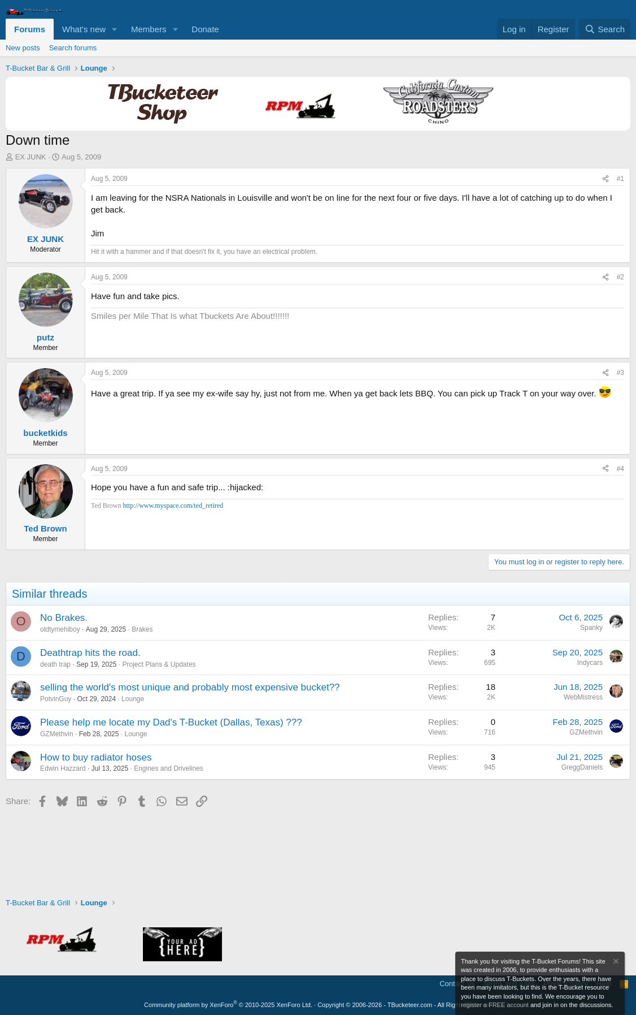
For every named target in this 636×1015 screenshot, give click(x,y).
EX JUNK (30, 157)
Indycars (590, 663)
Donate (205, 29)
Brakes (142, 629)
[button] (115, 29)
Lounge (132, 699)
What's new (84, 29)
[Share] (605, 178)
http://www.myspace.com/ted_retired (173, 505)
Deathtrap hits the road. (90, 652)
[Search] (604, 29)
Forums (29, 29)
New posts (23, 48)
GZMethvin (56, 734)
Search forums (73, 48)
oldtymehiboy (60, 629)
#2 (620, 277)
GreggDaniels (582, 767)
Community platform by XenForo (228, 1004)
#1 (620, 179)
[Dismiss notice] (615, 962)
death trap (55, 664)
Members (149, 29)
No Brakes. (64, 617)
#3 (620, 373)
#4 (620, 469)
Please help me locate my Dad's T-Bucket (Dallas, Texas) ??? (171, 722)
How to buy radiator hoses (96, 757)
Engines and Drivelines (168, 768)
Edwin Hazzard (63, 768)
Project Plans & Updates (158, 664)
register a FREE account (495, 1004)
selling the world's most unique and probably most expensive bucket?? (190, 687)
